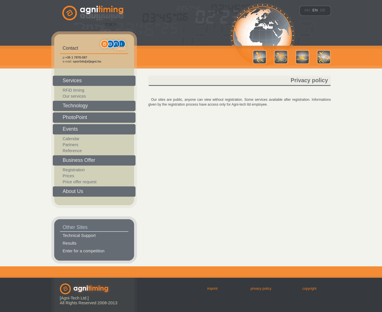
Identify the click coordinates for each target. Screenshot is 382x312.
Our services (74, 96)
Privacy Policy (260, 289)
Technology (75, 105)
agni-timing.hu (94, 23)
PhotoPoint (75, 117)
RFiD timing (73, 90)
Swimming (302, 57)
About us (73, 191)
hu (307, 10)
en (315, 10)
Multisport (324, 57)
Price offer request (80, 182)
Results (70, 243)
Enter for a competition (84, 251)
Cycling (281, 57)
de (323, 10)
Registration (74, 170)
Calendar (71, 138)
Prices (68, 176)
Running (259, 57)
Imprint (212, 289)
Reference (72, 150)
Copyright (309, 289)
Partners (70, 144)
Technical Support (79, 235)
